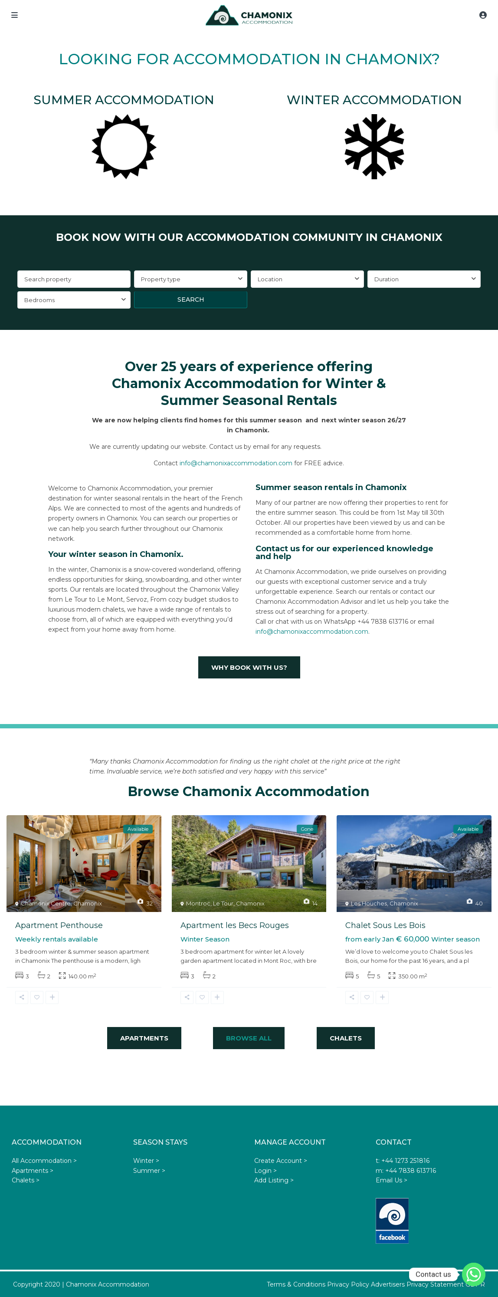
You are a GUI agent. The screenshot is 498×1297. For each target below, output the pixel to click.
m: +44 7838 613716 (406, 1171)
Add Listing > (274, 1180)
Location (270, 279)
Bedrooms (39, 299)
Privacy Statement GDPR (445, 1284)
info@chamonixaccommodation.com (236, 463)
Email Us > (391, 1180)
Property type (160, 279)
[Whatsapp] (473, 1274)
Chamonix (87, 903)
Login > (265, 1171)
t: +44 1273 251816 (402, 1161)
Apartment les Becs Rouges (234, 925)
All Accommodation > (44, 1161)
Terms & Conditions (296, 1284)
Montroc (198, 903)
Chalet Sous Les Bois (385, 925)
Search (190, 299)
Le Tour (223, 903)
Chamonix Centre (46, 903)
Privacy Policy (348, 1284)
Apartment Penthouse (59, 925)
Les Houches (369, 903)
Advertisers (388, 1284)
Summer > (149, 1171)
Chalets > (25, 1180)
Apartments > (32, 1171)
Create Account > (280, 1161)
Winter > (146, 1161)
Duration (386, 279)
